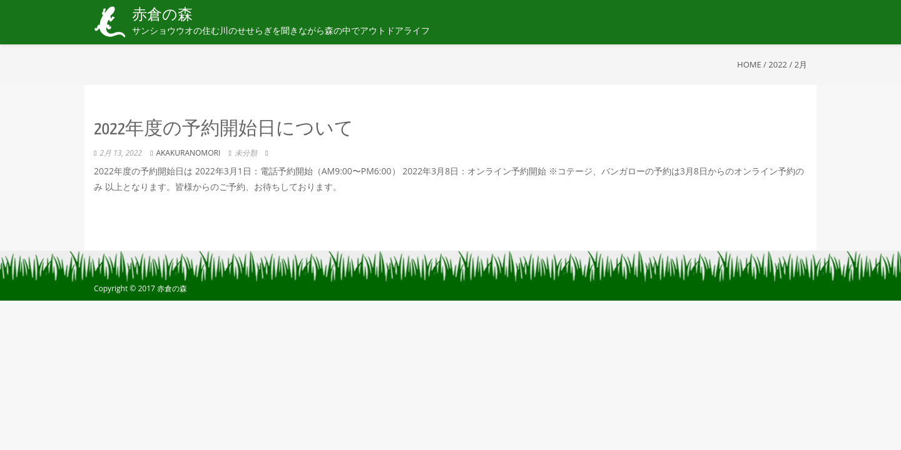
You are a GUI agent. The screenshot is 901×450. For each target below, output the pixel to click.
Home (749, 64)
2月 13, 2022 (120, 153)
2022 (777, 64)
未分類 (246, 153)
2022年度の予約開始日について (224, 129)
